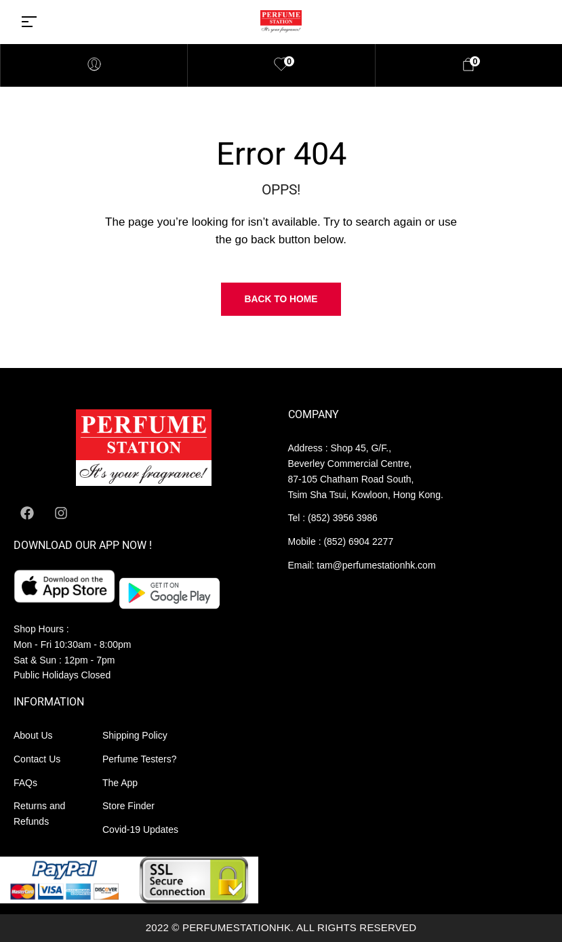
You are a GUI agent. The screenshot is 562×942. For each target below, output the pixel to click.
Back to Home (281, 298)
